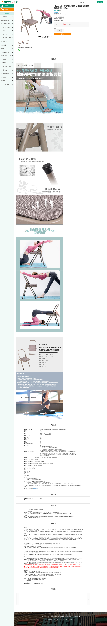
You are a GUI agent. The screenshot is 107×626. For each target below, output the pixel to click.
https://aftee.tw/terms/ (28, 541)
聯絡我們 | (44, 616)
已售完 (62, 34)
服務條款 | (69, 616)
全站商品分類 (76, 616)
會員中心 (6, 5)
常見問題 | (50, 616)
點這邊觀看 (35, 488)
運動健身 (56, 12)
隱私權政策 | (63, 616)
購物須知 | (56, 616)
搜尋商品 (100, 2)
